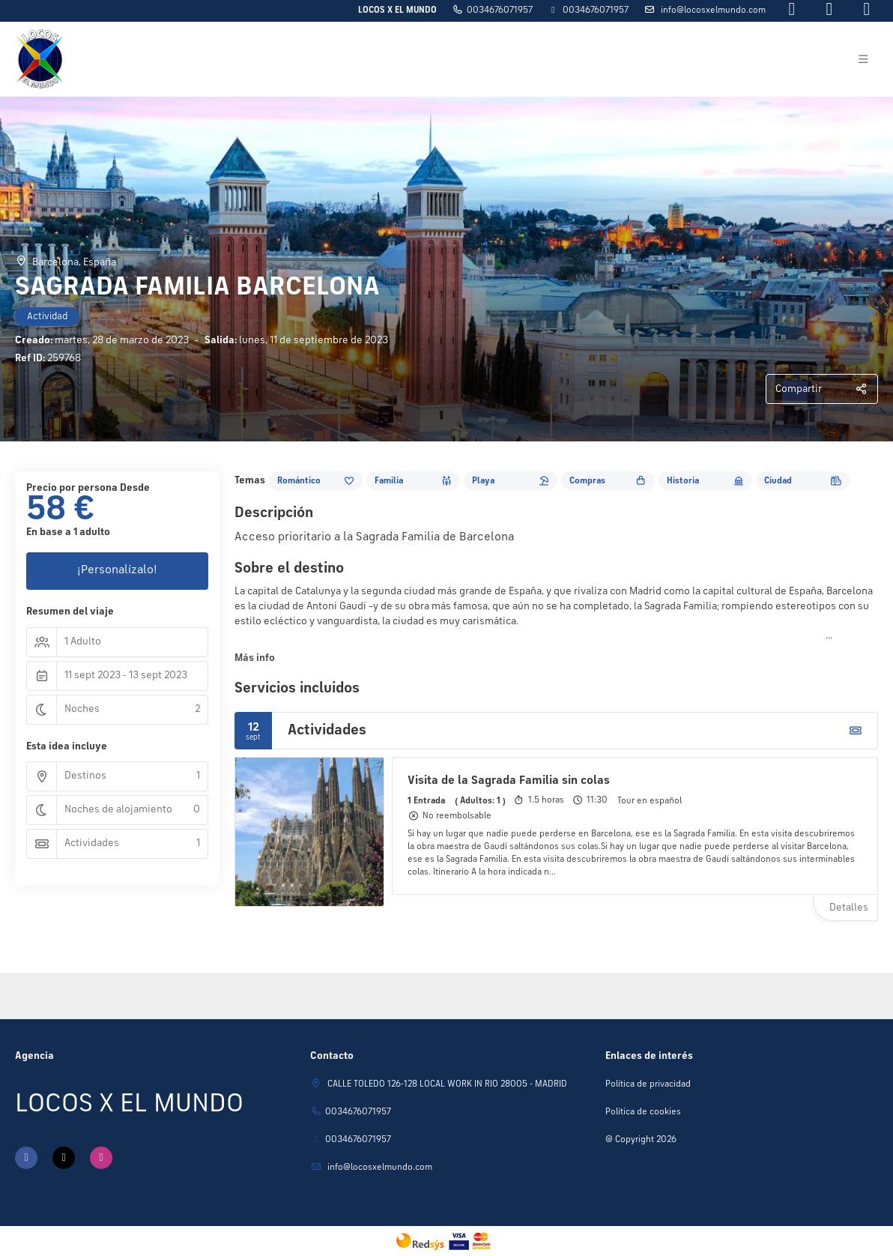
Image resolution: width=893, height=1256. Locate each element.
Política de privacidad (648, 1084)
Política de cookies (643, 1112)
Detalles (848, 907)
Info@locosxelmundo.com (712, 10)
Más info (254, 658)
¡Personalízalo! (117, 570)
